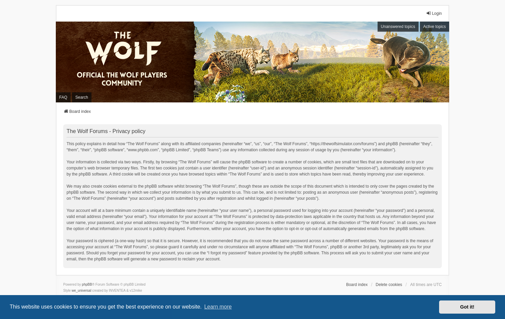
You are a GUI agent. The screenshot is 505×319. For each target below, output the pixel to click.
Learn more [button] (218, 307)
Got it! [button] (467, 307)
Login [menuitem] (434, 13)
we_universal (81, 290)
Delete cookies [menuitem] (389, 284)
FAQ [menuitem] (63, 97)
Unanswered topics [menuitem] (398, 26)
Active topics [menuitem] (434, 26)
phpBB (87, 284)
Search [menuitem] (81, 97)
